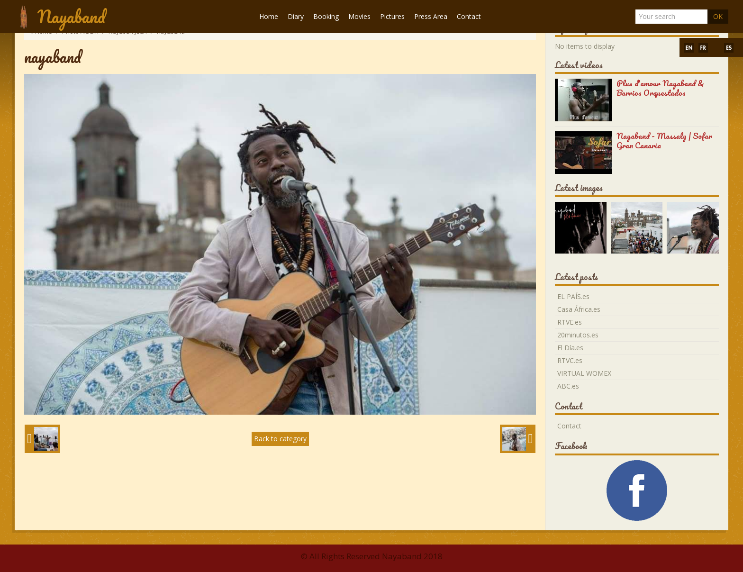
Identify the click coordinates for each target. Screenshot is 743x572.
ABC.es (568, 385)
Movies (359, 16)
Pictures (392, 16)
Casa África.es (578, 309)
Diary (296, 16)
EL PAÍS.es (573, 296)
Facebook (571, 446)
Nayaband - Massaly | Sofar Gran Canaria (664, 140)
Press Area (430, 16)
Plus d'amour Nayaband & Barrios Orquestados (660, 88)
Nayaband (71, 16)
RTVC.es (569, 360)
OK (718, 16)
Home (268, 16)
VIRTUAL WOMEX (584, 373)
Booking (326, 16)
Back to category (280, 438)
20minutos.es (577, 334)
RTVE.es (569, 322)
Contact (469, 16)
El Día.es (570, 347)
